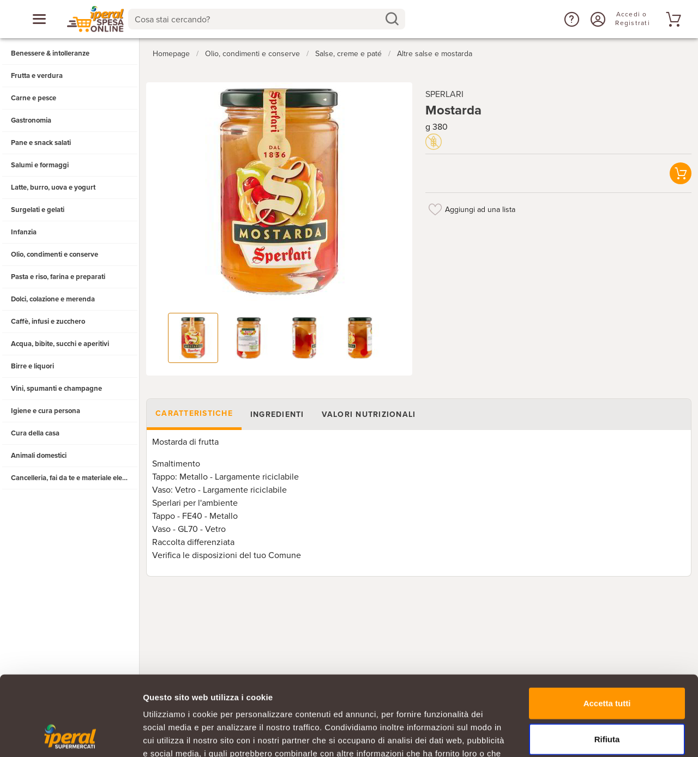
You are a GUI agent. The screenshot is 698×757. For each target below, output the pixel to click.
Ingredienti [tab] (277, 414)
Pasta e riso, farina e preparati (58, 276)
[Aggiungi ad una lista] (435, 209)
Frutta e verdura (37, 75)
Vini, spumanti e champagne (56, 388)
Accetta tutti (607, 628)
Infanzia (24, 232)
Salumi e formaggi (40, 165)
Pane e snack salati (41, 142)
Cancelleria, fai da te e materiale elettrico (74, 478)
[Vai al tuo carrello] (672, 19)
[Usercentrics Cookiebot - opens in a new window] (70, 736)
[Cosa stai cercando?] (258, 19)
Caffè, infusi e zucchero (48, 321)
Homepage (171, 53)
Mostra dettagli (573, 735)
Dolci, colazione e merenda (53, 299)
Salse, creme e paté (348, 53)
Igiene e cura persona (45, 411)
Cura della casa (35, 433)
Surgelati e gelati (37, 209)
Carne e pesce (33, 98)
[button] (570, 19)
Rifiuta (607, 664)
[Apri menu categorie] (39, 19)
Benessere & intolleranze (50, 53)
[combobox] (267, 19)
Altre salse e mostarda (434, 53)
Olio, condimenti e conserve (54, 254)
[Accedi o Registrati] (596, 19)
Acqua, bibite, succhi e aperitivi (60, 344)
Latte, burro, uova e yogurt (53, 187)
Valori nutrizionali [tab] (369, 414)
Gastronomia (31, 120)
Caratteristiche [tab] (194, 413)
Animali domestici (39, 455)
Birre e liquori (32, 366)
